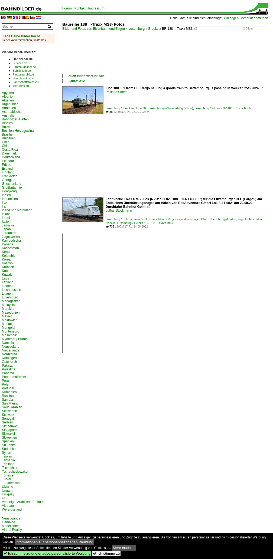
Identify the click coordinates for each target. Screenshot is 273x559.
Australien (9, 115)
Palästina (8, 369)
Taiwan (7, 456)
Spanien (8, 441)
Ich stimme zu (106, 553)
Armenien (9, 108)
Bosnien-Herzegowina (18, 131)
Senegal (8, 418)
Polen (6, 384)
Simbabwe (9, 426)
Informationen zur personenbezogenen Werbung (54, 542)
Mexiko (7, 316)
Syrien (6, 453)
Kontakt (80, 8)
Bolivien (7, 127)
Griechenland (11, 184)
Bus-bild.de (20, 63)
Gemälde (8, 522)
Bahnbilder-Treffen (15, 119)
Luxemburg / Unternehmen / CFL (127, 219)
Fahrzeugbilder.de (24, 66)
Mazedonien (11, 312)
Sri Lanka (9, 445)
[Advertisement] (160, 58)
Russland (8, 396)
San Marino (10, 403)
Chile (5, 142)
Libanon (8, 286)
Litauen (7, 293)
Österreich (9, 362)
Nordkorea (9, 354)
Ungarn (7, 490)
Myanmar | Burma (15, 339)
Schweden (9, 411)
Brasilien (8, 134)
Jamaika (8, 225)
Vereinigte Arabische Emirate (23, 502)
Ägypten (8, 93)
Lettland (8, 282)
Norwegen (9, 358)
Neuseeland (10, 346)
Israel (6, 218)
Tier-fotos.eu (21, 85)
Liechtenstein (11, 290)
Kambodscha (11, 240)
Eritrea (6, 165)
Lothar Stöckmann (119, 210)
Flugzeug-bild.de (23, 74)
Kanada (7, 244)
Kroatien (8, 267)
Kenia (6, 252)
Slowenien (9, 437)
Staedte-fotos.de (23, 78)
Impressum (96, 8)
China (6, 146)
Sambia (7, 400)
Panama (8, 373)
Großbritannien (13, 187)
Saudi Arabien (12, 407)
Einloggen (231, 18)
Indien (6, 195)
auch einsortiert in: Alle (87, 76)
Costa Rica (10, 150)
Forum (67, 8)
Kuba (5, 271)
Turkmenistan (11, 483)
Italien (6, 221)
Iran (5, 206)
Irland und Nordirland (17, 210)
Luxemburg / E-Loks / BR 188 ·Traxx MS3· (223, 108)
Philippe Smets (116, 92)
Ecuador (8, 161)
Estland (7, 168)
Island (6, 214)
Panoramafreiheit (14, 377)
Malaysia (8, 305)
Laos (5, 278)
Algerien (8, 100)
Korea (6, 259)
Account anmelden (254, 18)
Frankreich (9, 176)
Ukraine (7, 487)
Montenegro (10, 331)
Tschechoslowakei (15, 471)
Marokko (8, 309)
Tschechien (10, 468)
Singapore (9, 430)
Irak (4, 203)
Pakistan (8, 365)
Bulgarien (9, 138)
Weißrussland (12, 509)
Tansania (8, 460)
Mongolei (8, 328)
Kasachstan (10, 248)
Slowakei (8, 434)
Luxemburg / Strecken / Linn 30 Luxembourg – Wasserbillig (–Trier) (149, 108)
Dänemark (9, 153)
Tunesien (8, 475)
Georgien (8, 180)
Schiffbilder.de (22, 70)
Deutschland (11, 157)
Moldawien (9, 320)
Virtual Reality (12, 530)
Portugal (8, 388)
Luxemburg (136, 29)
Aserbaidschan (12, 112)
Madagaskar (11, 301)
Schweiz (8, 415)
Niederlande (11, 350)
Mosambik (9, 335)
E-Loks (153, 29)
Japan (6, 229)
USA (5, 498)
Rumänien (9, 392)
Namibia (8, 343)
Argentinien (10, 104)
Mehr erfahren (124, 548)
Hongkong (9, 191)
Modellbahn (10, 526)
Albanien (8, 96)
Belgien (7, 123)
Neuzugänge (11, 518)
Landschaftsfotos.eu (25, 82)
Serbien (7, 422)
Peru (5, 381)
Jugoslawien (11, 237)
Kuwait (7, 275)
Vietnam (8, 506)
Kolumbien (9, 256)
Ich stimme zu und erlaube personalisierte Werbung (47, 553)
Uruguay (8, 494)
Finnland (8, 172)
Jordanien (9, 233)
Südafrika (9, 449)
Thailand (8, 464)
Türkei (6, 479)
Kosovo (7, 263)
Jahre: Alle (77, 81)
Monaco (8, 324)
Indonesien (10, 199)
